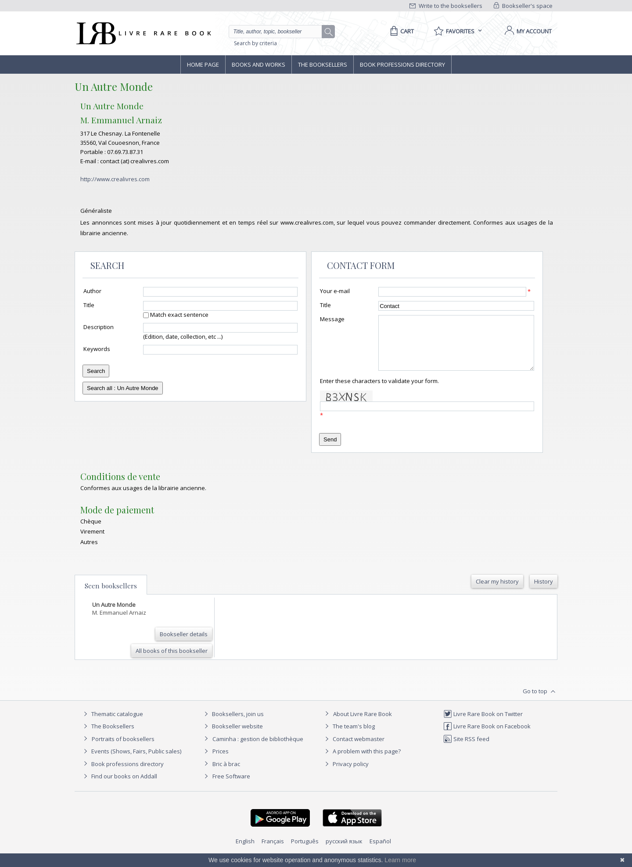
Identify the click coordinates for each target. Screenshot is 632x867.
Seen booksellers (111, 596)
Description (98, 327)
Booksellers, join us (233, 724)
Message (332, 319)
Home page (203, 64)
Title (88, 305)
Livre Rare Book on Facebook (487, 736)
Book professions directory (402, 64)
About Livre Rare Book (362, 724)
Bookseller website (232, 736)
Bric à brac (226, 774)
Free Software (231, 787)
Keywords (96, 349)
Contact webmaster (353, 749)
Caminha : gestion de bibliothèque (257, 749)
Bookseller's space (523, 6)
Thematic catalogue (112, 724)
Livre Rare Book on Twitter (483, 724)
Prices (220, 762)
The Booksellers (322, 64)
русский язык (344, 852)
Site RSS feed (466, 749)
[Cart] (400, 31)
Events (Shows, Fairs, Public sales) (131, 761)
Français (273, 852)
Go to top (540, 702)
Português (305, 852)
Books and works (258, 64)
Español (380, 852)
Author (92, 291)
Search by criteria (255, 43)
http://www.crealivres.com (115, 179)
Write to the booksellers (445, 6)
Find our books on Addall (119, 786)
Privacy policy (346, 774)
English (245, 852)
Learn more (400, 859)
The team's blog (349, 736)
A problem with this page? (362, 761)
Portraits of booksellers (123, 749)
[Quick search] (279, 31)
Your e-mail (335, 291)
